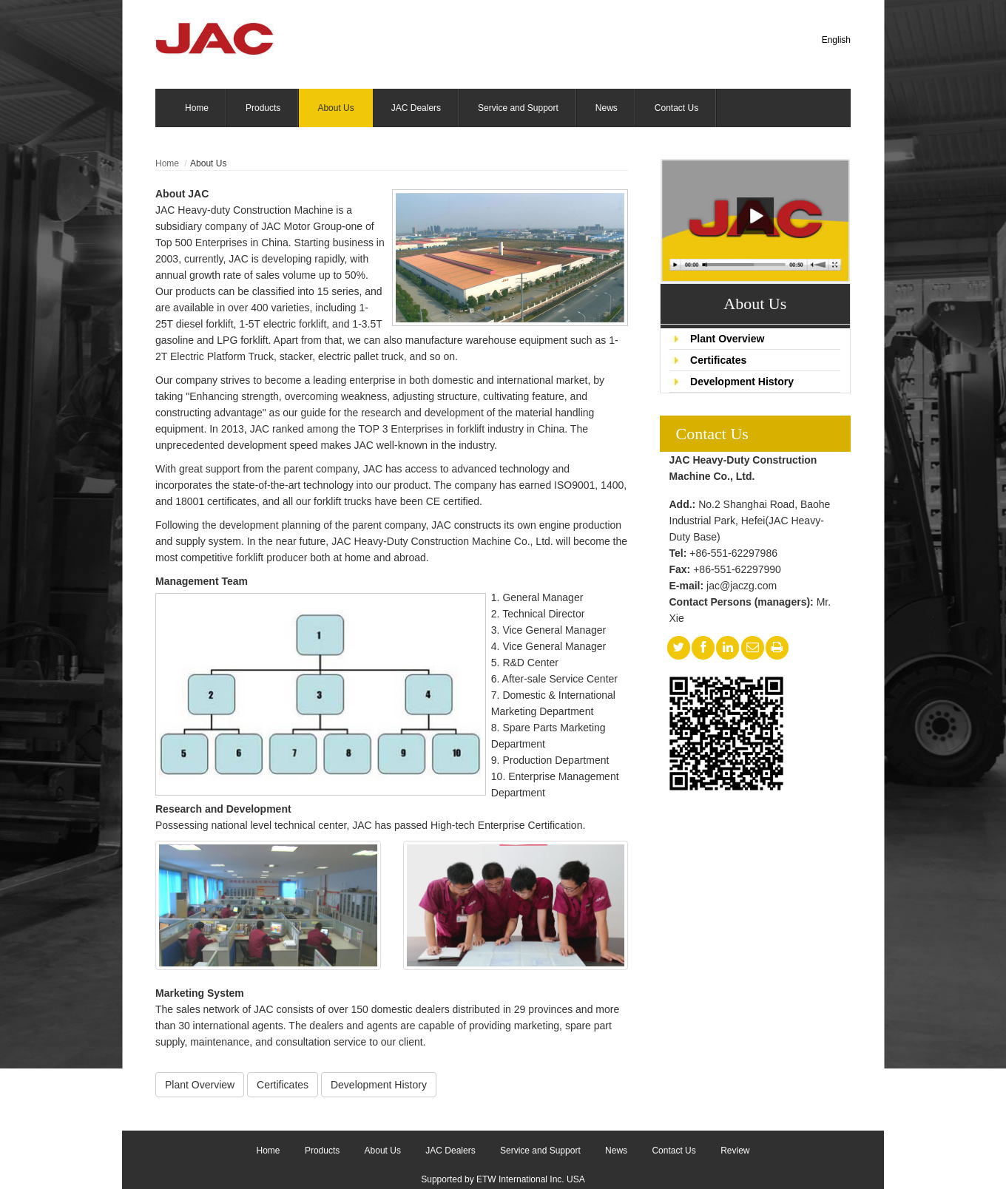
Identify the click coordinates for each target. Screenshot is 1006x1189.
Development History (742, 381)
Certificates (718, 360)
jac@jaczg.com (741, 586)
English (836, 40)
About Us (754, 303)
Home (167, 163)
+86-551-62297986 (733, 553)
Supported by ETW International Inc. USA (502, 1179)
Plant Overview (727, 339)
